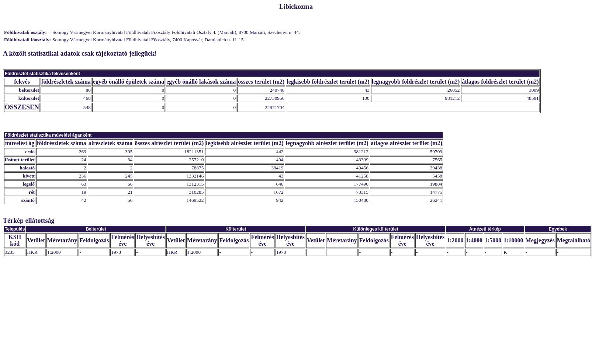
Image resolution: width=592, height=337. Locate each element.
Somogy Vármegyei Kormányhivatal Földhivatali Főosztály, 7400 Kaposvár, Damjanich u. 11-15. (148, 39)
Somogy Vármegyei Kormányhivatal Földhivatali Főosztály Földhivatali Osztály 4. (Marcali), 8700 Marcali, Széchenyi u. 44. (176, 32)
